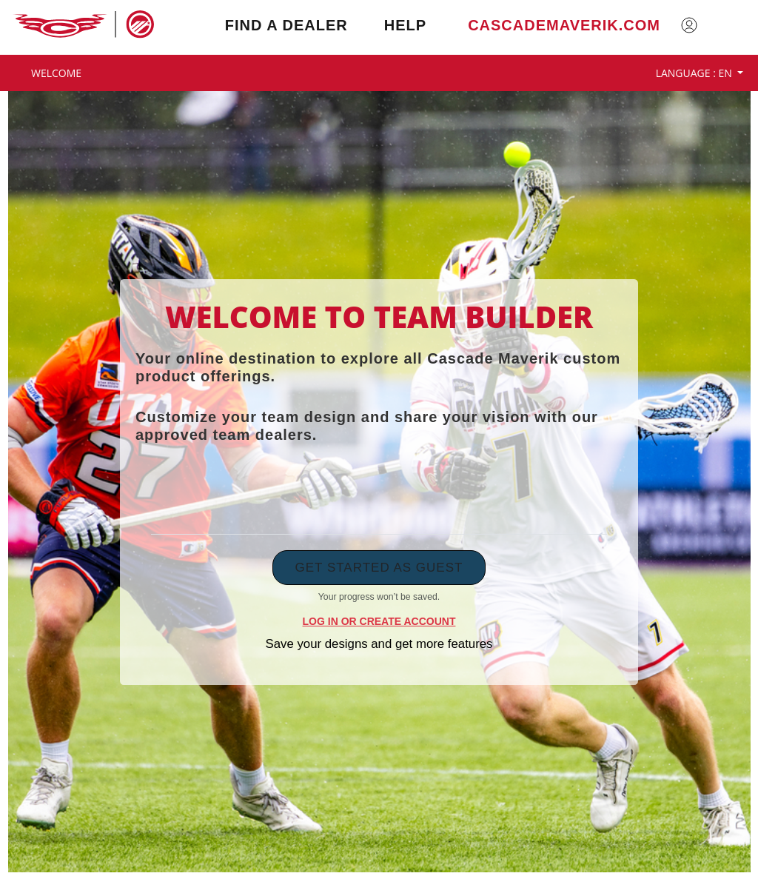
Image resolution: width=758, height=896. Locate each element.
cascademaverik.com (564, 25)
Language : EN (695, 73)
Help (405, 25)
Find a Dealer (286, 25)
